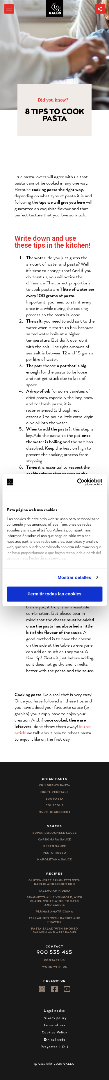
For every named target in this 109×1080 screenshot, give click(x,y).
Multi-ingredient (55, 812)
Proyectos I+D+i (55, 1046)
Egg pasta (55, 799)
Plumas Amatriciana (54, 911)
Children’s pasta (54, 785)
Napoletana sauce (54, 859)
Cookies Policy (54, 1032)
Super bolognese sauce (55, 833)
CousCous (55, 805)
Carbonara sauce (54, 839)
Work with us (54, 967)
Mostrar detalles (74, 577)
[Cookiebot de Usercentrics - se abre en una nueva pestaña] (77, 482)
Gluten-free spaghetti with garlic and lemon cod (54, 882)
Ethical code (54, 1039)
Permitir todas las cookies (55, 594)
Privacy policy (54, 1017)
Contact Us (54, 960)
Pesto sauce (54, 846)
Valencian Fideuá (54, 891)
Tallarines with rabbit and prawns (55, 920)
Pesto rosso (54, 853)
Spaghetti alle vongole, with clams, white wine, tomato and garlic (55, 901)
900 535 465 (54, 951)
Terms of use (54, 1025)
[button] (100, 9)
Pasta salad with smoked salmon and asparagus (54, 930)
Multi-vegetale (54, 792)
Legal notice (54, 1010)
